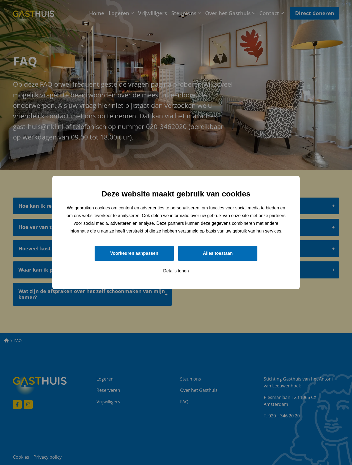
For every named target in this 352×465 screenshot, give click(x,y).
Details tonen (176, 271)
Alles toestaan (218, 253)
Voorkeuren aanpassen (134, 253)
